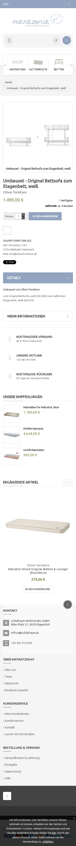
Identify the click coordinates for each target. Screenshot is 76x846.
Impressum (12, 683)
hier (54, 832)
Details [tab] (39, 278)
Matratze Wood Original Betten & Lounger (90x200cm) (38, 571)
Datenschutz (13, 771)
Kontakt (10, 727)
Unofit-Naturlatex (33, 450)
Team (8, 676)
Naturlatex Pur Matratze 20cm (41, 407)
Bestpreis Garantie (16, 690)
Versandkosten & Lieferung (22, 758)
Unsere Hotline (29, 355)
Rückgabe (11, 764)
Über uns (10, 669)
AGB (7, 778)
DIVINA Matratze (33, 428)
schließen (47, 841)
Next (69, 65)
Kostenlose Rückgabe (34, 374)
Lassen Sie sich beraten (19, 734)
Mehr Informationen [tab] (39, 316)
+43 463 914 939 (21, 643)
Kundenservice (14, 720)
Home (8, 82)
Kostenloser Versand (34, 336)
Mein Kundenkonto (17, 713)
